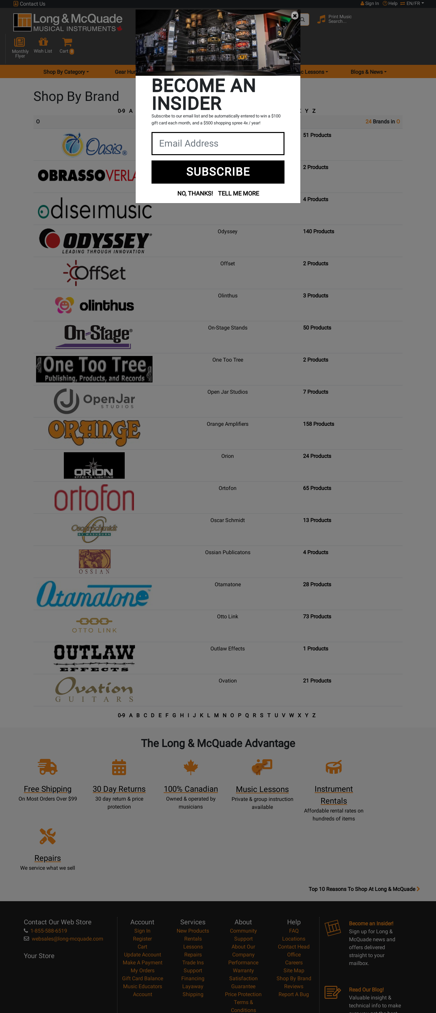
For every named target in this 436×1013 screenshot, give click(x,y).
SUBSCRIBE (218, 171)
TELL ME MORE (238, 193)
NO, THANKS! (195, 193)
